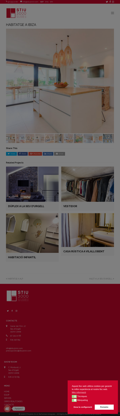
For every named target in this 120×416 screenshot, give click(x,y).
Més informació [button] (79, 392)
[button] (74, 396)
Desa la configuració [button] (83, 407)
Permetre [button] (104, 407)
